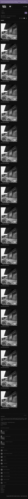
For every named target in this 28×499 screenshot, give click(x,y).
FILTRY (2, 20)
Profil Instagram (5, 476)
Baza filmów (3, 485)
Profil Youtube (5, 479)
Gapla (3, 456)
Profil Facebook (5, 469)
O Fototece (2, 490)
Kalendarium (3, 489)
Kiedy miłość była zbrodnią (5, 40)
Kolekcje (2, 488)
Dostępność (2, 492)
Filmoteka (4, 450)
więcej (2, 425)
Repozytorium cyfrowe (6, 453)
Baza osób (3, 486)
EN (23, 6)
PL (25, 6)
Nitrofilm (4, 463)
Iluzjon (3, 460)
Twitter (3, 482)
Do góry (25, 415)
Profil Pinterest (5, 472)
